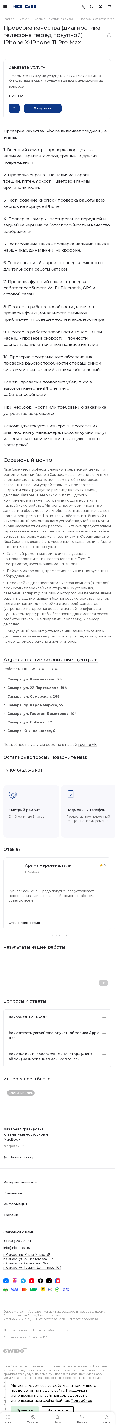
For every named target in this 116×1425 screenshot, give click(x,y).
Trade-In (10, 1215)
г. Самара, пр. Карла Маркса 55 (26, 1255)
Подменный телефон (85, 810)
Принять (25, 1410)
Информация (15, 1204)
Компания (12, 1193)
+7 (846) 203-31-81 (22, 770)
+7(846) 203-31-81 (17, 1241)
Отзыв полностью (24, 923)
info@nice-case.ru (16, 1248)
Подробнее (81, 1401)
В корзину (43, 108)
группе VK (87, 745)
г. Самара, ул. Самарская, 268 (25, 1263)
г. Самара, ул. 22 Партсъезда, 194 (28, 1259)
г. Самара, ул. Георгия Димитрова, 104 (32, 1268)
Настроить (58, 1410)
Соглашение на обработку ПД (25, 1337)
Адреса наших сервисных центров (50, 659)
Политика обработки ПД (51, 1330)
